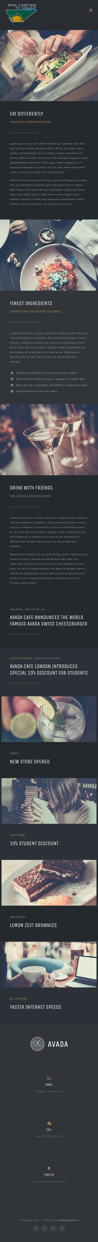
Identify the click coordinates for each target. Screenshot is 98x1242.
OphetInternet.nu (68, 1220)
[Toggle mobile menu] (91, 10)
